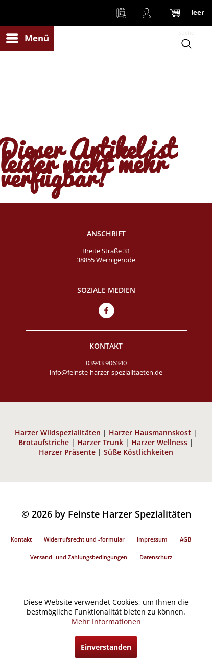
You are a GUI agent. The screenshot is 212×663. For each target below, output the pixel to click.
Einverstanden (106, 647)
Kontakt (21, 539)
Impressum (152, 539)
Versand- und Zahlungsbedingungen (78, 557)
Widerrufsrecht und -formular (84, 539)
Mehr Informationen (106, 621)
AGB (185, 539)
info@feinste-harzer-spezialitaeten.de (106, 372)
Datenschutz (155, 557)
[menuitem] (27, 38)
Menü (27, 37)
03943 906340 (106, 362)
